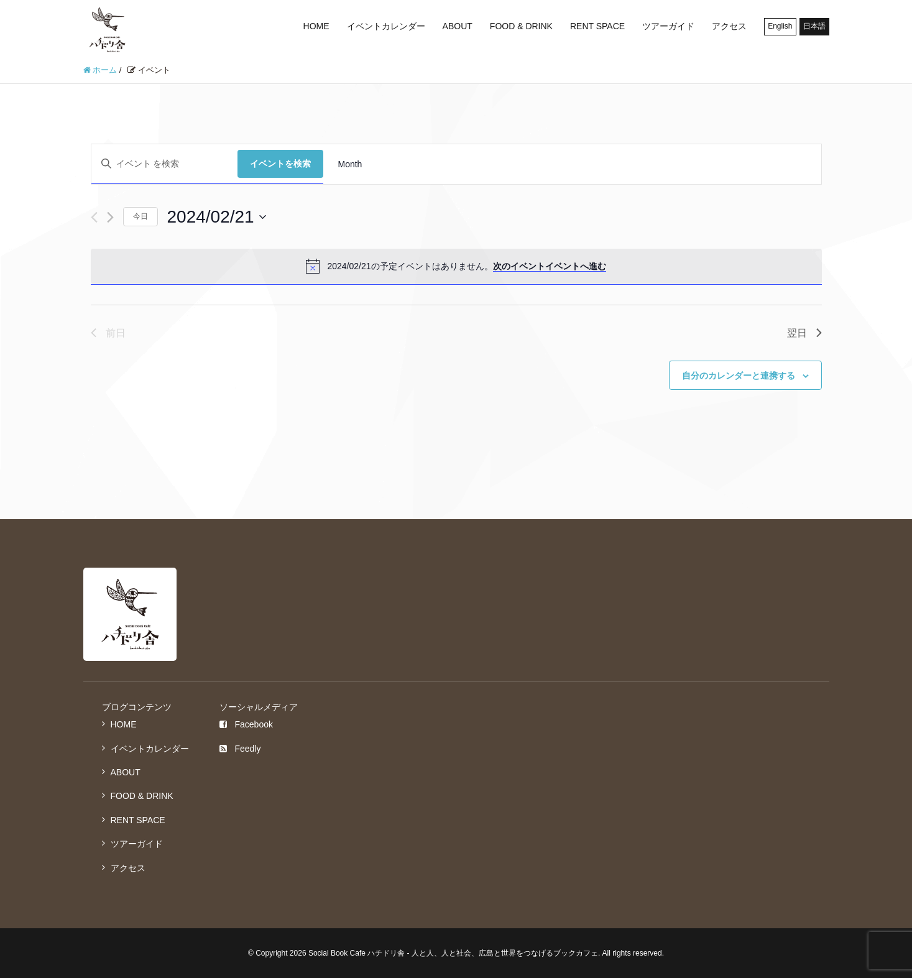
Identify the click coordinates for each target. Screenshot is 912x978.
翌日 (804, 333)
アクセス (729, 26)
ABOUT (457, 26)
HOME (316, 26)
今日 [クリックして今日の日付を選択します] (140, 216)
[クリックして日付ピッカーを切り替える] (216, 217)
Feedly (239, 749)
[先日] (94, 217)
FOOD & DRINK (521, 26)
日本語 (814, 26)
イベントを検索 (280, 163)
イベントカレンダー (386, 26)
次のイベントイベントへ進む (549, 266)
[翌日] (110, 217)
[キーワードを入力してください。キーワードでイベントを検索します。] (164, 163)
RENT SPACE (597, 26)
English (780, 26)
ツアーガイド (668, 26)
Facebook (245, 724)
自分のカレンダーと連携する (738, 376)
